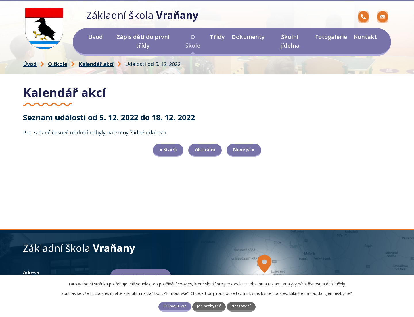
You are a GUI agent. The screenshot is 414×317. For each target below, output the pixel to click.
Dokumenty (248, 37)
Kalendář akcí (96, 64)
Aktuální (205, 150)
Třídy (217, 37)
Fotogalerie (331, 37)
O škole (192, 41)
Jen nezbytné (209, 306)
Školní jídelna (290, 41)
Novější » (245, 150)
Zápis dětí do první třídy (143, 41)
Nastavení (241, 306)
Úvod (95, 37)
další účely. (336, 284)
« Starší (166, 150)
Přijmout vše (175, 306)
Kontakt (365, 37)
